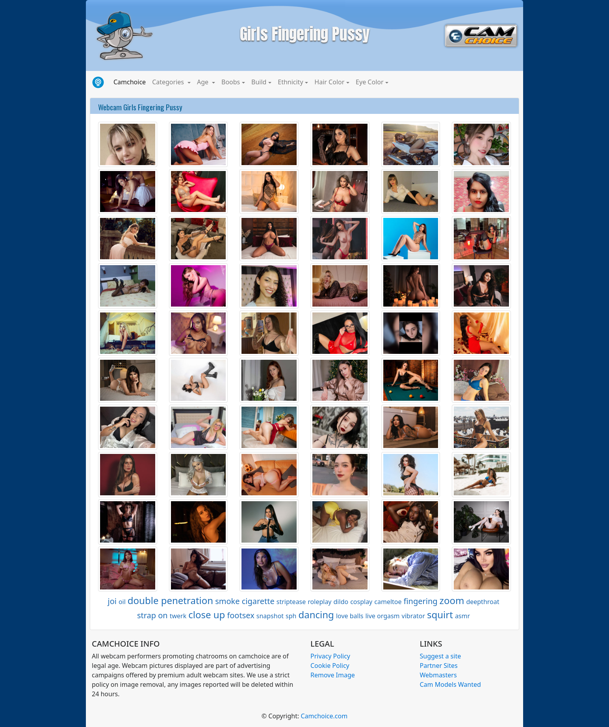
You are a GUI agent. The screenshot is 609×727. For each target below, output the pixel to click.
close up (206, 614)
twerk (178, 616)
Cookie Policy (329, 665)
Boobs (230, 82)
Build (258, 82)
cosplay (361, 601)
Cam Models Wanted (450, 684)
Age (203, 82)
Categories (169, 82)
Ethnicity (290, 82)
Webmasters (438, 675)
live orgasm (382, 616)
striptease (291, 601)
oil (122, 601)
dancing (316, 614)
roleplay (319, 601)
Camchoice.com (324, 716)
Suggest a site (440, 656)
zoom (452, 600)
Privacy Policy (330, 656)
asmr (462, 616)
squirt (440, 614)
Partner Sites (439, 665)
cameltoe (387, 601)
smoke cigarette (245, 601)
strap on (152, 615)
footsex (240, 615)
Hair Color (329, 82)
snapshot (270, 616)
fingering (421, 601)
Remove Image (332, 675)
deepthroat (482, 601)
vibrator (413, 616)
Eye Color (369, 82)
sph (291, 616)
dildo (341, 601)
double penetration (170, 600)
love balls (350, 616)
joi (112, 601)
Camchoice (131, 81)
